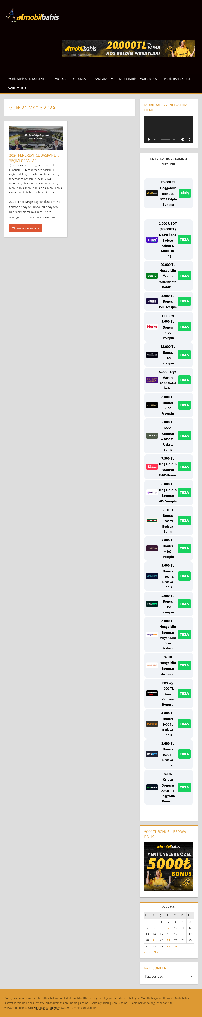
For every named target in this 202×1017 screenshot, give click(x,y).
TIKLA (184, 239)
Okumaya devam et (24, 228)
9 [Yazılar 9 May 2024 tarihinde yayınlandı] (168, 928)
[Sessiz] (182, 139)
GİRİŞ (185, 193)
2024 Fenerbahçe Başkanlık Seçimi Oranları (34, 157)
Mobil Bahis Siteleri (178, 78)
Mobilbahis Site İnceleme (28, 78)
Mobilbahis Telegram (47, 1007)
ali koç (22, 174)
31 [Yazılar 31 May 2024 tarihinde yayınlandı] (175, 946)
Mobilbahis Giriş (44, 192)
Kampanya (104, 78)
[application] (168, 129)
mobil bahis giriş (35, 187)
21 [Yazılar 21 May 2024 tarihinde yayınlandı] (154, 940)
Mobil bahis (16, 187)
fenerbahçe (51, 174)
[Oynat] (149, 139)
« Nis (147, 952)
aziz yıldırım (35, 174)
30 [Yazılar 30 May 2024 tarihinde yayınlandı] (168, 946)
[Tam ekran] (188, 139)
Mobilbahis (26, 192)
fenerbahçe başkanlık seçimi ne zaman (33, 183)
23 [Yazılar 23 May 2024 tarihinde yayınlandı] (168, 940)
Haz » (155, 952)
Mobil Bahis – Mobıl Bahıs (138, 78)
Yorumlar (80, 78)
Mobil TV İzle (17, 88)
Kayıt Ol (60, 78)
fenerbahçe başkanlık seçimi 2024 (30, 178)
